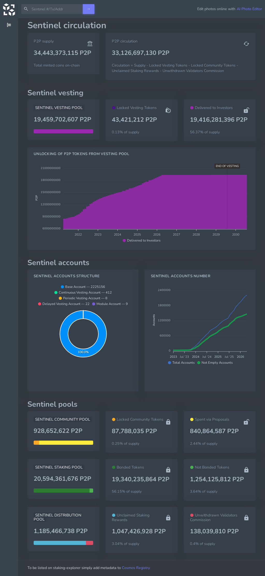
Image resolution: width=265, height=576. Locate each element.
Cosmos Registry (136, 567)
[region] (9, 297)
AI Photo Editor (249, 8)
